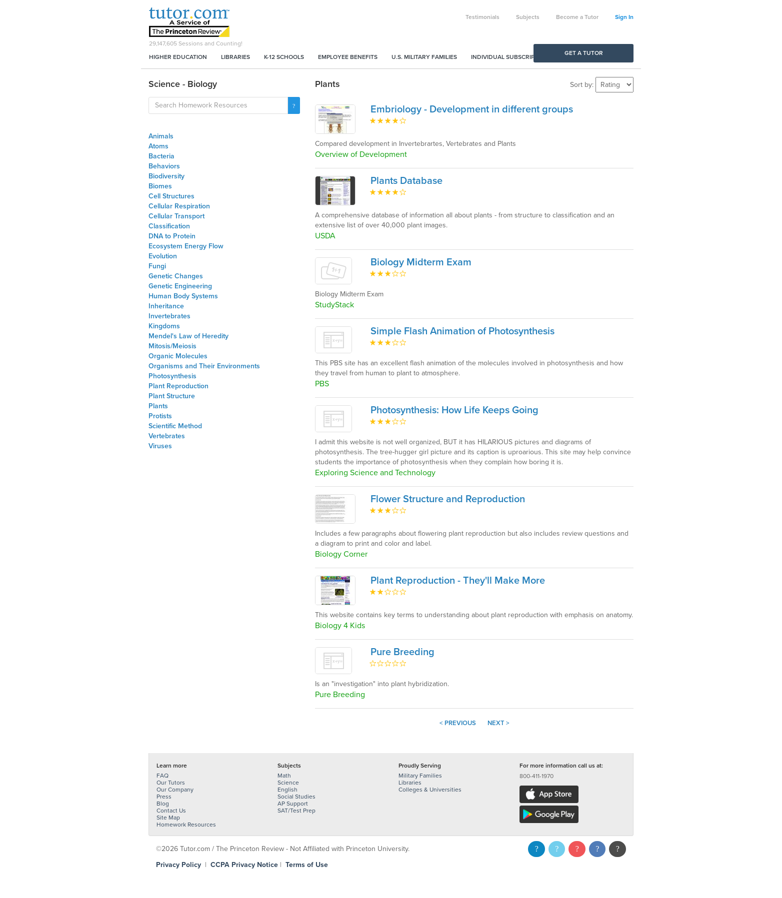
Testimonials (483, 16)
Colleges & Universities (430, 789)
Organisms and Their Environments (204, 366)
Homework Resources (186, 824)
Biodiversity (166, 176)
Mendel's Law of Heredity (188, 336)
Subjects (528, 16)
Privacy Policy (178, 865)
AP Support (293, 803)
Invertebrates (169, 316)
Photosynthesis (172, 376)
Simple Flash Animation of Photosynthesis (462, 331)
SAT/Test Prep (297, 810)
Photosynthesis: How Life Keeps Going (454, 410)
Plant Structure (171, 396)
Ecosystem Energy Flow (186, 246)
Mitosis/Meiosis (172, 346)
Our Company (175, 789)
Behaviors (164, 166)
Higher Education (178, 56)
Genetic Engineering (180, 286)
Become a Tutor (577, 16)
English (288, 789)
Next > (499, 723)
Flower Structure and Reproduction (447, 499)
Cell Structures (171, 196)
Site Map (168, 817)
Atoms (158, 146)
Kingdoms (164, 326)
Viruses (160, 446)
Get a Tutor (583, 52)
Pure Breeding (402, 652)
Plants (158, 406)
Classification (169, 226)
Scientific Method (175, 426)
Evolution (162, 256)
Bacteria (161, 156)
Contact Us (171, 810)
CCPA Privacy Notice (244, 865)
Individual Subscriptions (511, 56)
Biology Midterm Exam (421, 262)
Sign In (624, 16)
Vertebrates (166, 436)
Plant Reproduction (178, 386)
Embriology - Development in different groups (471, 109)
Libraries (235, 56)
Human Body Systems (183, 296)
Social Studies (297, 796)
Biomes (160, 186)
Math (284, 775)
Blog (162, 803)
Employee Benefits (348, 56)
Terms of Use (307, 865)
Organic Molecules (178, 356)
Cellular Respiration (179, 206)
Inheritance (166, 306)
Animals (161, 136)
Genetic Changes (175, 276)
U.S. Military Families (424, 56)
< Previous (458, 723)
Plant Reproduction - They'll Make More (457, 581)
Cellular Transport (176, 216)
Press (164, 796)
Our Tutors (170, 782)
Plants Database (406, 181)
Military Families (420, 775)
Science (288, 782)
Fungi (157, 266)
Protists (160, 416)
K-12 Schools (284, 56)
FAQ (162, 775)
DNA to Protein (172, 236)
